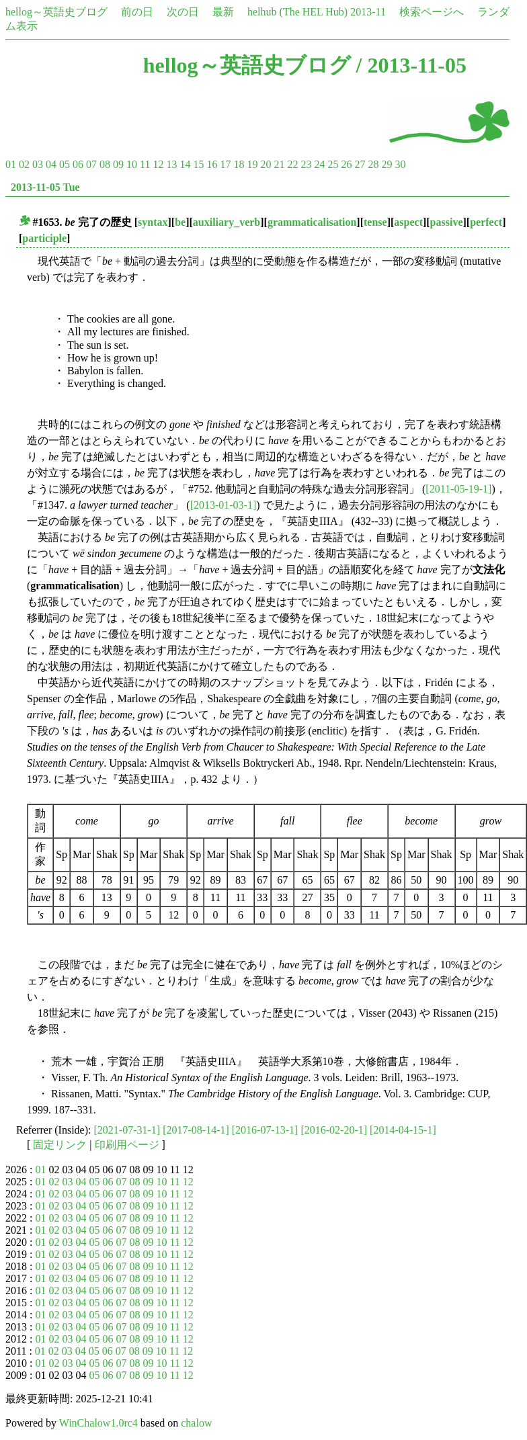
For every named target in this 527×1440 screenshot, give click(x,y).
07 (91, 164)
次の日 (183, 11)
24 (319, 164)
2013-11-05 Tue (45, 187)
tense (375, 222)
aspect (408, 222)
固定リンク (60, 1144)
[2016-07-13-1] (265, 1130)
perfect (486, 222)
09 (118, 164)
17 (225, 164)
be (180, 222)
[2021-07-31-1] (127, 1130)
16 (211, 164)
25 (332, 164)
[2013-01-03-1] (223, 505)
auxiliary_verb (226, 222)
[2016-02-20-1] (333, 1130)
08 (104, 164)
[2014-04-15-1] (403, 1130)
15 (198, 164)
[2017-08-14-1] (196, 1130)
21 (279, 164)
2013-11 (368, 11)
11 (145, 164)
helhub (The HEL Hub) (297, 11)
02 (24, 164)
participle (44, 238)
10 (131, 164)
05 (64, 164)
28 (373, 164)
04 (51, 164)
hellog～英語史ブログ (56, 11)
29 (386, 164)
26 (346, 164)
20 (265, 164)
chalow (196, 1423)
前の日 (137, 11)
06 (78, 164)
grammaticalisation (312, 222)
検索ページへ (431, 11)
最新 (223, 11)
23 (305, 164)
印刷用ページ (127, 1144)
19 (252, 164)
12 (158, 164)
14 (184, 164)
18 (238, 164)
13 (171, 164)
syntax (152, 222)
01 (10, 164)
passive (446, 222)
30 (400, 164)
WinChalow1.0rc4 (98, 1423)
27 (359, 164)
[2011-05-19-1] (458, 489)
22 (292, 164)
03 (37, 164)
